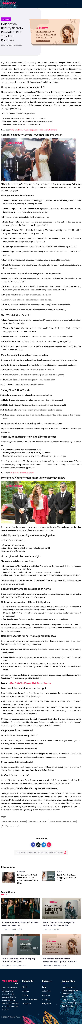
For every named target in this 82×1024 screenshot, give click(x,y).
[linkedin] (43, 844)
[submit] (65, 852)
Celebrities (6, 19)
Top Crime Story (68, 1006)
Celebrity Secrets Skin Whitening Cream (63, 821)
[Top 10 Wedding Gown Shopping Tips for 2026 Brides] (20, 944)
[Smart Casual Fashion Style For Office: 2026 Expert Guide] (61, 908)
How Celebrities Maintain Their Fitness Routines (30, 683)
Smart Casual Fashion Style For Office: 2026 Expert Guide (59, 924)
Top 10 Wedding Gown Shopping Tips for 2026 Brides (66, 878)
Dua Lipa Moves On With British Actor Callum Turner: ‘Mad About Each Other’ (27, 879)
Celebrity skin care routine (37, 821)
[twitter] (38, 844)
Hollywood (6, 929)
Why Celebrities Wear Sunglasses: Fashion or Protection (33, 130)
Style (45, 929)
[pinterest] (49, 844)
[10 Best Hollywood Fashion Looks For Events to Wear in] (20, 908)
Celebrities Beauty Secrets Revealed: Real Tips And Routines (60, 960)
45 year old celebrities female (22, 473)
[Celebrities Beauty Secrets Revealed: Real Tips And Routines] (61, 944)
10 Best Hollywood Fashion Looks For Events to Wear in (20, 924)
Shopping (5, 965)
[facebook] (33, 844)
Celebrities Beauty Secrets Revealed (14, 821)
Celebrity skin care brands (10, 826)
